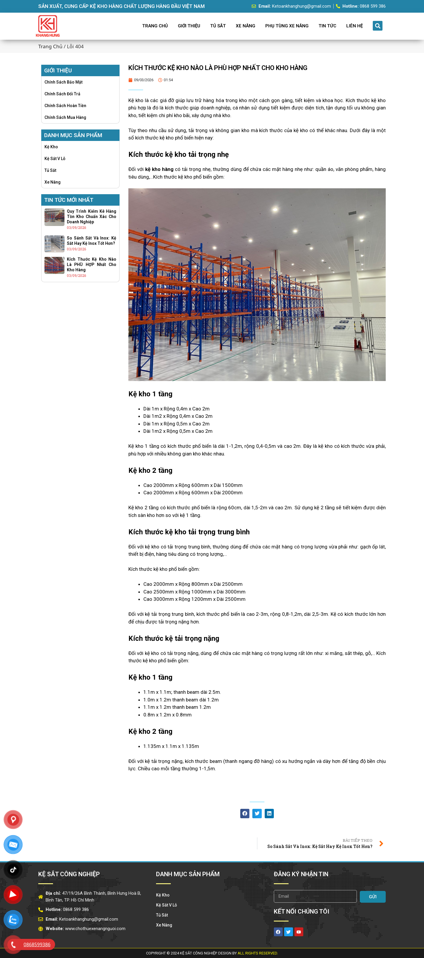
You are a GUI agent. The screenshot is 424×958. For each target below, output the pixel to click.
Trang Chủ (155, 26)
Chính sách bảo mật (63, 82)
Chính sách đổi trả (62, 94)
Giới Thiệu (189, 26)
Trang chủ (50, 46)
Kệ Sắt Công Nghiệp (69, 874)
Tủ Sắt (218, 26)
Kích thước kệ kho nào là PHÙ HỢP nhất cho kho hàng (91, 264)
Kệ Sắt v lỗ (54, 158)
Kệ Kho (51, 146)
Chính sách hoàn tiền (65, 105)
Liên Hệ (354, 26)
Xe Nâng (245, 26)
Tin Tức (327, 26)
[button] (377, 26)
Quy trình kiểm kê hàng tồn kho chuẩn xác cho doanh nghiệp (91, 216)
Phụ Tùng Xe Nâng (287, 26)
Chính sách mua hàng (65, 117)
